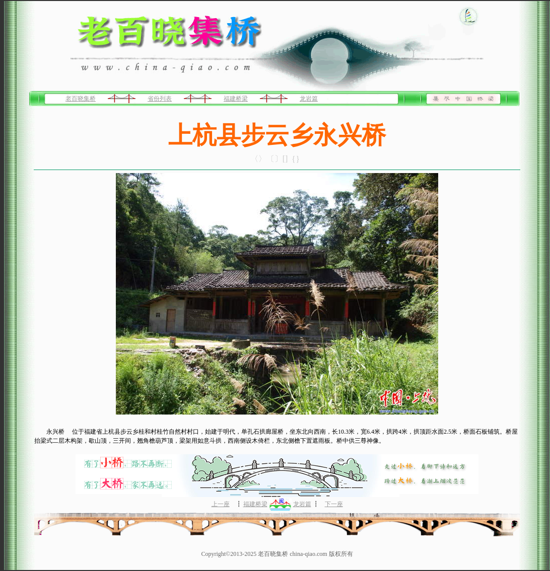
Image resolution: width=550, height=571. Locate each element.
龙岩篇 (309, 98)
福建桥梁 (236, 98)
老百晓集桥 (80, 98)
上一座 (221, 504)
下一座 (334, 504)
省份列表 (160, 98)
